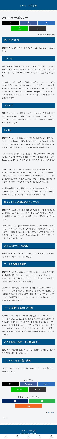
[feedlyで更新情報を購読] (42, 401)
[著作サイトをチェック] (15, 401)
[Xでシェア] (10, 23)
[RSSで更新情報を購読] (28, 406)
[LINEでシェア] (19, 28)
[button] (37, 28)
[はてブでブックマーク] (46, 23)
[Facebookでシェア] (28, 23)
